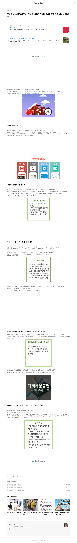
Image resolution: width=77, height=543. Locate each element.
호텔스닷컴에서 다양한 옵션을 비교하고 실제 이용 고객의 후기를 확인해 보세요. (28, 29)
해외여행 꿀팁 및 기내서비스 (12, 484)
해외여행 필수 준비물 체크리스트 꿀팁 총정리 (15, 487)
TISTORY (39, 540)
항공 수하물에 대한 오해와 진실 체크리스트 (15, 485)
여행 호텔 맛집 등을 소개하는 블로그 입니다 (18, 526)
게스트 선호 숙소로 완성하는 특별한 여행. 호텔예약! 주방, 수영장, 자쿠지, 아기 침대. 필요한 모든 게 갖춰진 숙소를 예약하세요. (33, 41)
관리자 (43, 540)
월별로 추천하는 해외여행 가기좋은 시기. (14, 489)
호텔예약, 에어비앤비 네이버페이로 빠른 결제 (21, 38)
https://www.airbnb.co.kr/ (15, 36)
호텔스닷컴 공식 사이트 (15, 27)
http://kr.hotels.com (13, 25)
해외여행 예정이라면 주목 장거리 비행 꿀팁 (15, 490)
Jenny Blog (38, 3)
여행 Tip (9, 481)
